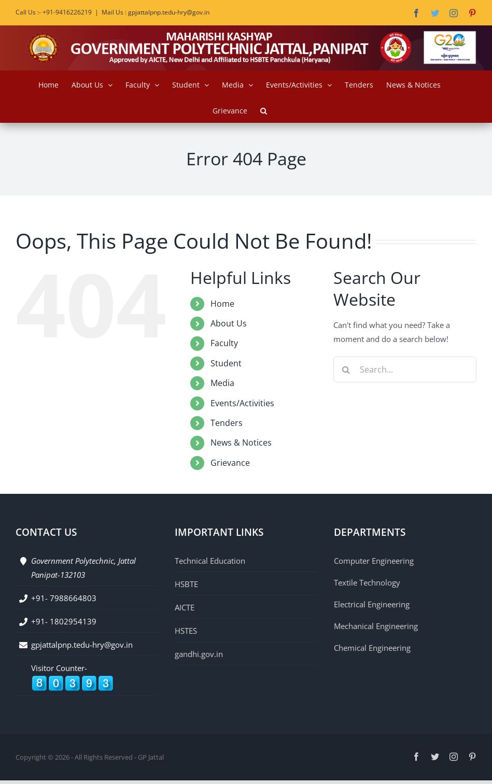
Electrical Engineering (372, 604)
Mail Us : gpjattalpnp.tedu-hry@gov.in (155, 12)
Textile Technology (367, 582)
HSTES (186, 630)
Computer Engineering (374, 560)
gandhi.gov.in (199, 654)
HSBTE (186, 584)
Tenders (226, 423)
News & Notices (241, 442)
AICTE (184, 607)
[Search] (346, 369)
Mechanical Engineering (376, 626)
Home (222, 303)
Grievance (230, 462)
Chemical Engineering (372, 648)
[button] (263, 109)
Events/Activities (242, 403)
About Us (228, 323)
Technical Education (210, 560)
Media (222, 383)
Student (226, 363)
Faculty (224, 343)
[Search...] (404, 369)
